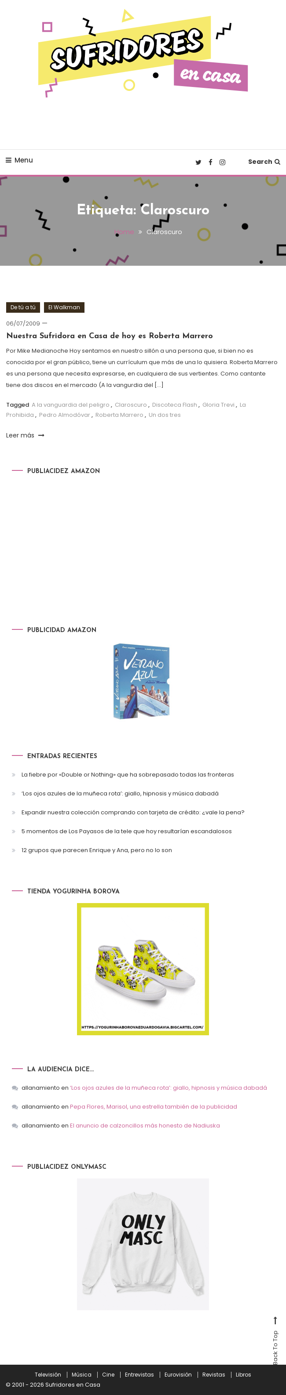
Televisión (48, 1375)
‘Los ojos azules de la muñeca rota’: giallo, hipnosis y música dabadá (120, 793)
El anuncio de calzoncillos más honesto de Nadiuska (145, 1125)
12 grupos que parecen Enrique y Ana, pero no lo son (97, 850)
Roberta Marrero (119, 415)
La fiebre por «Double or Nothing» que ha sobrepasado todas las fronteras (128, 774)
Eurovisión (178, 1375)
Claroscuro (131, 405)
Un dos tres (165, 415)
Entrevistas (139, 1375)
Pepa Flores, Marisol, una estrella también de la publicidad (153, 1106)
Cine (108, 1375)
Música (82, 1375)
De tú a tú (23, 307)
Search (264, 161)
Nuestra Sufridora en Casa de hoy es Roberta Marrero (109, 336)
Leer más (25, 435)
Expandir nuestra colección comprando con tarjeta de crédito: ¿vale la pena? (133, 812)
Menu (19, 160)
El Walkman (64, 307)
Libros (243, 1375)
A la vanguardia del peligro (71, 405)
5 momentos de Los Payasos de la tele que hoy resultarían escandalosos (127, 831)
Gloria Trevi (218, 405)
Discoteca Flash (174, 405)
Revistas (213, 1375)
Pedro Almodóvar (64, 415)
